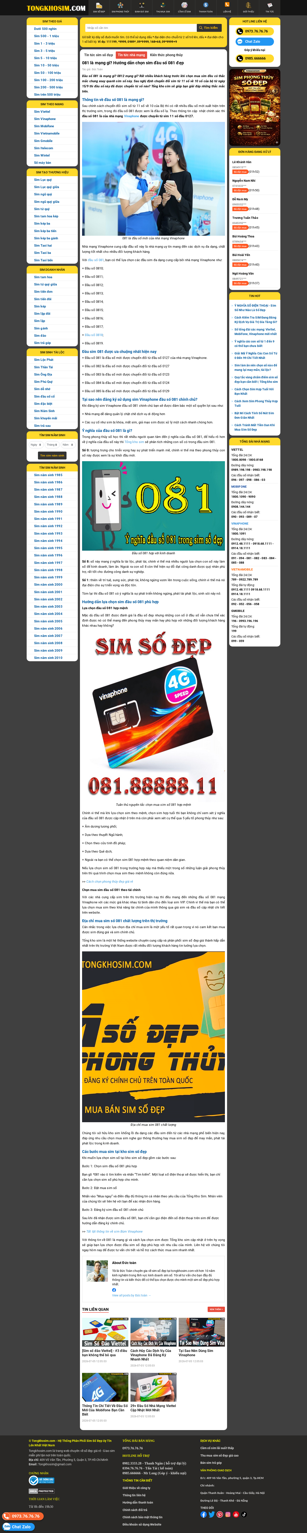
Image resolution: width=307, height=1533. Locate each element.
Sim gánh (41, 328)
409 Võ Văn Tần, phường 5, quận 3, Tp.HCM (235, 1478)
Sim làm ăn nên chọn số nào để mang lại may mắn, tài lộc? (256, 368)
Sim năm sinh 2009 (48, 650)
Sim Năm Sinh (44, 411)
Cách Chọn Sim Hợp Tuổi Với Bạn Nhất (254, 391)
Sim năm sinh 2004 (48, 614)
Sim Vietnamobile (47, 133)
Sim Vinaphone (45, 119)
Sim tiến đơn (43, 292)
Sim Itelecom (43, 148)
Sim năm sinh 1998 (48, 570)
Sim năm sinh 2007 (48, 636)
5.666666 (134, 1473)
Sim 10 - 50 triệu (46, 65)
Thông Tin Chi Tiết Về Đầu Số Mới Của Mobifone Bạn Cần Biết (105, 1410)
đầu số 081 (96, 260)
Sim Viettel (42, 112)
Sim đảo (40, 336)
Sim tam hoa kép (46, 216)
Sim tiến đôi (42, 299)
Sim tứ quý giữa (45, 284)
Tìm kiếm (211, 27)
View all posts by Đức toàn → (131, 1295)
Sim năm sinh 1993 (48, 533)
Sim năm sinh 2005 (48, 621)
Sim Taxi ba (42, 253)
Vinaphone (131, 116)
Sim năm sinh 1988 (48, 497)
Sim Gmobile (43, 141)
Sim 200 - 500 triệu (48, 87)
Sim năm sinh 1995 (48, 548)
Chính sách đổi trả (135, 1510)
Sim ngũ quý (43, 194)
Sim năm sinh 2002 (48, 599)
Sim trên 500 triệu (47, 95)
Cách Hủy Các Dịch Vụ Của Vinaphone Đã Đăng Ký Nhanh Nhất (150, 1355)
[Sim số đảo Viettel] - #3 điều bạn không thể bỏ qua (104, 1353)
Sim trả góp (42, 343)
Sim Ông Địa (43, 374)
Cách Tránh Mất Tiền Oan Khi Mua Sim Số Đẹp (255, 427)
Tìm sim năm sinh (52, 455)
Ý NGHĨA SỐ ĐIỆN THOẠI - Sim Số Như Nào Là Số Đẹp (255, 308)
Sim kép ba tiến (45, 231)
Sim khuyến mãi (45, 418)
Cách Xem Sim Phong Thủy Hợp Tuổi (256, 403)
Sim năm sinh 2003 (48, 607)
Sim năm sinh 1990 (48, 511)
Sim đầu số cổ (44, 396)
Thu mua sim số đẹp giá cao (219, 1455)
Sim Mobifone (44, 126)
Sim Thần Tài (43, 367)
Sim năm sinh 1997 (48, 563)
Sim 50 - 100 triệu (47, 73)
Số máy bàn (42, 163)
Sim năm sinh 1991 (48, 519)
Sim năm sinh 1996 (48, 555)
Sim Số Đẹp (94, 1440)
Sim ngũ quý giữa (46, 202)
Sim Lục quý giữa (46, 187)
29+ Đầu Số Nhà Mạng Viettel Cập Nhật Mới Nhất (153, 1408)
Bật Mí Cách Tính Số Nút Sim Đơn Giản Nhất (254, 415)
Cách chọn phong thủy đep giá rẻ (109, 882)
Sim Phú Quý (43, 382)
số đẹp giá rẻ (92, 1451)
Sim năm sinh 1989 (48, 504)
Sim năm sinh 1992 (48, 526)
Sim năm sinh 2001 (48, 592)
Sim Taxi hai (43, 245)
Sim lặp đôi (42, 314)
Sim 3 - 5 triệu (44, 51)
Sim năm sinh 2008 (48, 643)
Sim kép (40, 306)
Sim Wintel (42, 155)
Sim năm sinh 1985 (48, 475)
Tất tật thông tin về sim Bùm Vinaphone (114, 1231)
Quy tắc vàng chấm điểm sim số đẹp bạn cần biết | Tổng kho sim (256, 379)
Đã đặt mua (240, 172)
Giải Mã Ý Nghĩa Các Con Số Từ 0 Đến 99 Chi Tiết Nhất (256, 356)
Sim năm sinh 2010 (48, 658)
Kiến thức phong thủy (166, 55)
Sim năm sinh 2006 (48, 628)
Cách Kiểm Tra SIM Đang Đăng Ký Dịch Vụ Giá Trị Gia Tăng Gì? (256, 320)
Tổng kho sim (134, 442)
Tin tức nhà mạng (131, 55)
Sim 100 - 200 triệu (48, 80)
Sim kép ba (42, 223)
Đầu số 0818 (94, 335)
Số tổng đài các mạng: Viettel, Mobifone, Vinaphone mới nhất (256, 332)
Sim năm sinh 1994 (48, 541)
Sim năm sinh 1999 (48, 577)
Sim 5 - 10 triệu (45, 58)
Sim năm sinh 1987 (48, 489)
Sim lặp (39, 321)
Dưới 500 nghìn (45, 29)
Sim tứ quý (42, 209)
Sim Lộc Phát (43, 360)
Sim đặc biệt (43, 404)
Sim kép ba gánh (46, 238)
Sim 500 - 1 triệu (46, 36)
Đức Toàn (97, 69)
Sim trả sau (42, 426)
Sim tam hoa (43, 277)
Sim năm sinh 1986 (48, 482)
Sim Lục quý (43, 180)
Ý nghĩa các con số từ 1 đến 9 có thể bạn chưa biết (254, 344)
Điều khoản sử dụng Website (142, 1524)
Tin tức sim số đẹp (98, 55)
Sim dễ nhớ (42, 389)
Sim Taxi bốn (43, 260)
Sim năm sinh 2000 (48, 585)
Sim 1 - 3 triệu (44, 43)
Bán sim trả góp (211, 1462)
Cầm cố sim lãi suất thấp (217, 1448)
